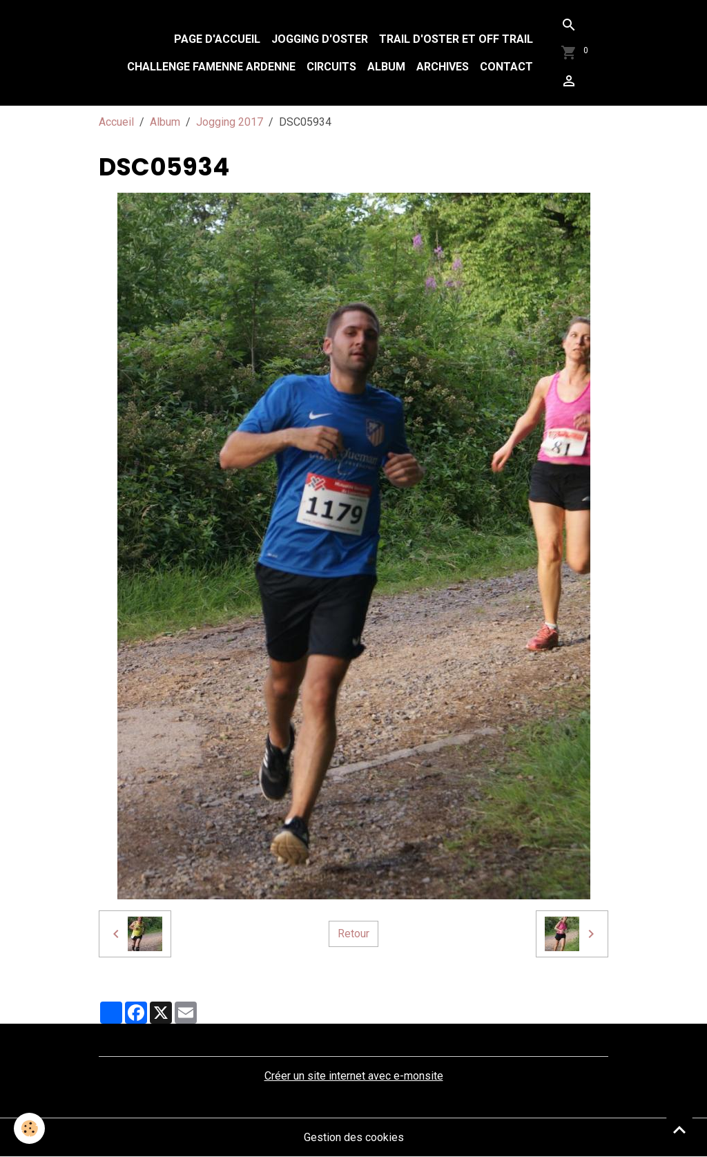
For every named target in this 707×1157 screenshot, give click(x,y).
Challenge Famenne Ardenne (211, 66)
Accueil (116, 121)
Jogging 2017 (229, 121)
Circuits (331, 66)
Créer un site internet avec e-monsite (353, 1075)
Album (386, 66)
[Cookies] (29, 1128)
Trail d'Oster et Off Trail (456, 39)
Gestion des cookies (354, 1137)
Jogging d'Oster (319, 39)
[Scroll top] (679, 1129)
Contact (506, 66)
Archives (442, 66)
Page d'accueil (217, 39)
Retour (353, 933)
